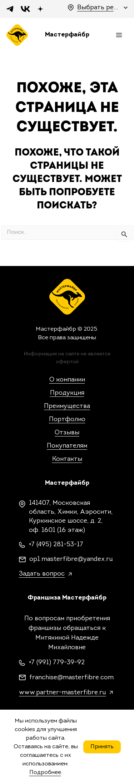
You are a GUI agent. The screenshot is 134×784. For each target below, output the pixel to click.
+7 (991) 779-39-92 (57, 662)
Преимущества (67, 406)
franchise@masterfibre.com (71, 677)
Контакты (67, 459)
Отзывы (67, 432)
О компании (67, 379)
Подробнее (45, 772)
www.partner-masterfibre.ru (62, 692)
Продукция (67, 393)
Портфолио (67, 419)
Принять (102, 747)
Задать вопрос (42, 574)
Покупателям (67, 446)
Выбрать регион (98, 7)
